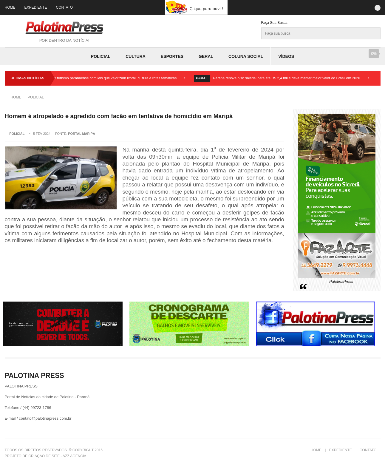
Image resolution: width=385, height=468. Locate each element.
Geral (206, 56)
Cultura (136, 56)
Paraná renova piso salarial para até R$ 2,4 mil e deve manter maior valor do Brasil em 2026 (287, 78)
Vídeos (286, 56)
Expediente (35, 7)
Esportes (172, 56)
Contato (64, 7)
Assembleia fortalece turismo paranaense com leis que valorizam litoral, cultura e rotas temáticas (101, 78)
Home (10, 7)
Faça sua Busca (274, 22)
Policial (100, 56)
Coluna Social (245, 56)
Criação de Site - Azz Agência (57, 456)
